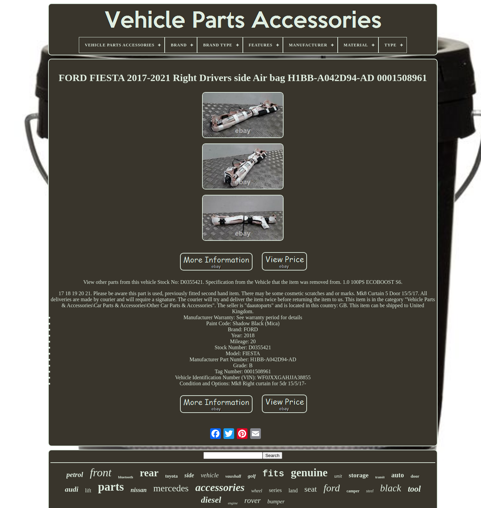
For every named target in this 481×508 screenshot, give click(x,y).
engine (232, 503)
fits (273, 474)
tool (414, 488)
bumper (276, 501)
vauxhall (233, 476)
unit (338, 476)
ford (332, 487)
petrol (74, 475)
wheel (256, 490)
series (275, 490)
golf (252, 476)
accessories (220, 487)
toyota (171, 476)
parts (111, 486)
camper (352, 491)
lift (88, 490)
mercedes (171, 488)
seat (310, 489)
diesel (211, 500)
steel (369, 491)
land (293, 490)
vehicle (210, 475)
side (189, 475)
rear (149, 473)
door (415, 476)
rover (253, 500)
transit (379, 477)
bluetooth (125, 477)
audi (71, 489)
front (101, 472)
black (390, 488)
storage (358, 475)
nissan (139, 490)
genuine (309, 473)
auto (397, 475)
